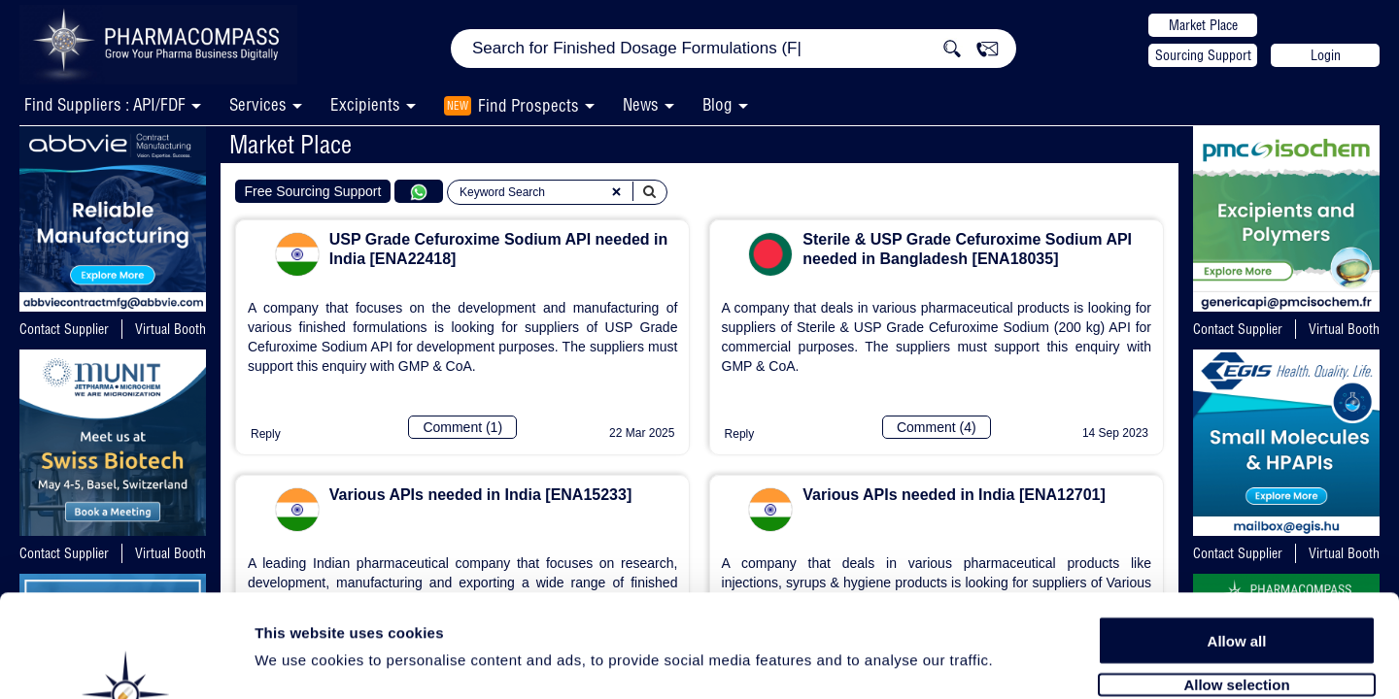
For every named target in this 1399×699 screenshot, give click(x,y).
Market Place (1203, 25)
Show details (1019, 661)
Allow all (1237, 536)
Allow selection (1236, 580)
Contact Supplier (64, 329)
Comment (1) (462, 427)
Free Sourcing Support (313, 191)
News (641, 104)
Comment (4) (936, 427)
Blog (717, 104)
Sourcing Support (1203, 55)
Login (1326, 55)
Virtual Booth (170, 329)
